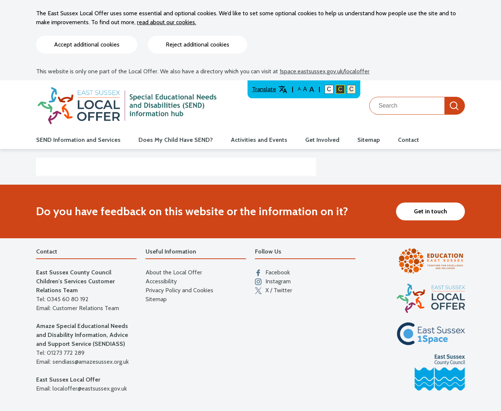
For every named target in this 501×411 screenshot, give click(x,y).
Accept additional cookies (86, 44)
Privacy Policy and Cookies (179, 290)
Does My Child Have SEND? (175, 139)
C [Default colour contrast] (329, 89)
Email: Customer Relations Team (77, 308)
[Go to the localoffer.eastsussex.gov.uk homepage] (127, 106)
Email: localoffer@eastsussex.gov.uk (81, 388)
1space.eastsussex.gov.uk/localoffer (325, 71)
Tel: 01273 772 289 (60, 352)
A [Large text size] (305, 89)
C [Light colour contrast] (351, 89)
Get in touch (430, 211)
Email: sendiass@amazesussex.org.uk (82, 361)
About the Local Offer (174, 272)
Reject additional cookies (197, 44)
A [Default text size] (299, 89)
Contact (408, 139)
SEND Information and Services (78, 139)
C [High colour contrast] (340, 89)
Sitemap (368, 139)
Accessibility (161, 281)
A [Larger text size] (311, 89)
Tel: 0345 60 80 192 (62, 299)
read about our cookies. (166, 22)
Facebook (272, 272)
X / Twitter (273, 290)
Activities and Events (259, 139)
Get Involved (322, 139)
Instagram (273, 281)
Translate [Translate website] (269, 89)
